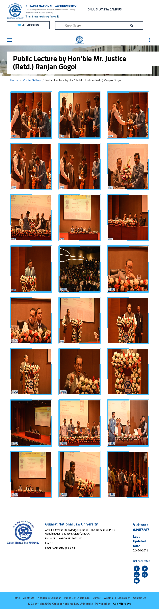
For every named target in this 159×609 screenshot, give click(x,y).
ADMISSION (28, 25)
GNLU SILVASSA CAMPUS (105, 9)
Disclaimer (123, 597)
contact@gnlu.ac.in (64, 547)
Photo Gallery (32, 80)
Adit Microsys (122, 603)
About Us (28, 597)
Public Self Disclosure (76, 597)
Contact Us (139, 597)
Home (14, 80)
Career (96, 597)
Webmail (109, 597)
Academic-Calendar (49, 597)
